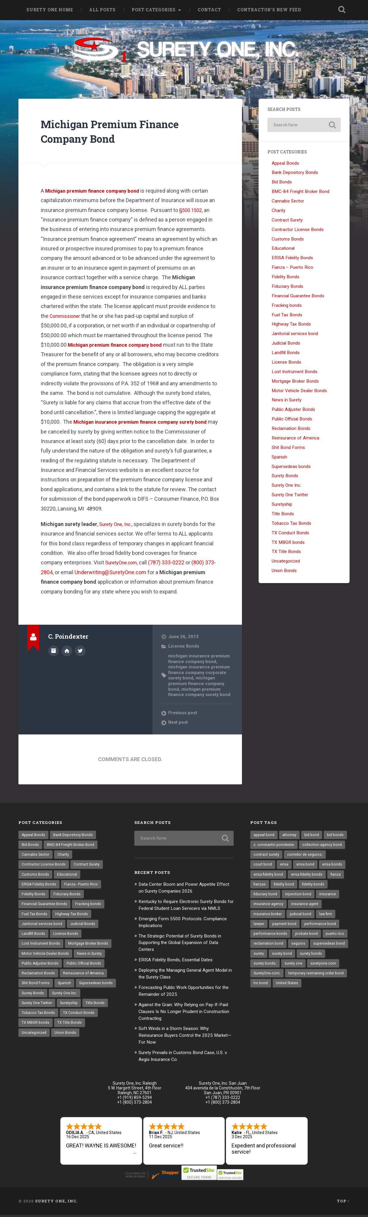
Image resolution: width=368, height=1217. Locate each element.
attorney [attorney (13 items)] (291, 835)
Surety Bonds (285, 476)
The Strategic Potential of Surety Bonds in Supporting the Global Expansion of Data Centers (185, 947)
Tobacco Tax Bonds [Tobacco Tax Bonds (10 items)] (93, 1020)
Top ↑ (343, 1203)
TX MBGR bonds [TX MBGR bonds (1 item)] (77, 1030)
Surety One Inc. (286, 486)
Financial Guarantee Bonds (298, 296)
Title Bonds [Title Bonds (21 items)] (58, 1020)
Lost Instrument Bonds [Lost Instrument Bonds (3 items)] (42, 948)
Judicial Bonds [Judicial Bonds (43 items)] (85, 927)
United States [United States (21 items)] (266, 1010)
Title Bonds (283, 514)
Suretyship (282, 505)
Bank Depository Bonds (295, 173)
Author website (67, 651)
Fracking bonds (287, 306)
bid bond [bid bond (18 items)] (314, 835)
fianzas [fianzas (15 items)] (320, 886)
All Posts (102, 9)
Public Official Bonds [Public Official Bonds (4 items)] (87, 969)
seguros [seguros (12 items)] (327, 958)
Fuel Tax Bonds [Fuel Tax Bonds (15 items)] (35, 917)
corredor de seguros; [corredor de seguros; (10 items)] (272, 865)
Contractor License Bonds (298, 230)
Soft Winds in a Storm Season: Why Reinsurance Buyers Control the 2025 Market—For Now (180, 1038)
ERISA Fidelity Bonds (292, 258)
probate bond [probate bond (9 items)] (309, 948)
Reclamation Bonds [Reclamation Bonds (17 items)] (39, 979)
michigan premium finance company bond (197, 684)
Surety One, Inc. (117, 525)
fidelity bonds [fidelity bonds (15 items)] (296, 896)
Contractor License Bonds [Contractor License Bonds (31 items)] (45, 865)
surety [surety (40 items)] (300, 969)
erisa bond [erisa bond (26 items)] (263, 876)
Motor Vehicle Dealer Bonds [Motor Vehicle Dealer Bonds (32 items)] (46, 958)
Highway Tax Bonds (291, 324)
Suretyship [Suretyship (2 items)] (31, 1020)
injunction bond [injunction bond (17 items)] (267, 907)
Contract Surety (287, 220)
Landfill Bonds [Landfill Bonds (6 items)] (34, 938)
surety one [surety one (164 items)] (326, 979)
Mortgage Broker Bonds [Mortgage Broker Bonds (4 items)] (91, 948)
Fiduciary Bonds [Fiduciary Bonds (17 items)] (68, 896)
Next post (178, 722)
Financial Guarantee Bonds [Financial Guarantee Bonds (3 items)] (45, 907)
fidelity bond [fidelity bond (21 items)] (265, 896)
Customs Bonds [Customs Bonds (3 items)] (36, 876)
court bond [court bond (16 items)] (309, 865)
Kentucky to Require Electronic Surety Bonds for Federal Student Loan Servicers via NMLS (185, 907)
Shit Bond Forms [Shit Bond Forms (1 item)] (36, 989)
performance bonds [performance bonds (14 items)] (271, 948)
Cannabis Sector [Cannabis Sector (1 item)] (36, 855)
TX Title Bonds (286, 552)
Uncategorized (286, 561)
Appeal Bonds (285, 163)
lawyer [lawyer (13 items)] (311, 927)
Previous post (183, 712)
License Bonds (184, 646)
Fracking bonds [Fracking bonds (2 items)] (89, 907)
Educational (283, 249)
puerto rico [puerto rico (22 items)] (263, 958)
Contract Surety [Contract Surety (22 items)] (90, 865)
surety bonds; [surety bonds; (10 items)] (297, 979)
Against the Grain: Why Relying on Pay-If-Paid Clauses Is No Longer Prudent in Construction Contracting (184, 1014)
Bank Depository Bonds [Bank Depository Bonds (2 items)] (75, 835)
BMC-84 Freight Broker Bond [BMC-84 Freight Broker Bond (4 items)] (73, 845)
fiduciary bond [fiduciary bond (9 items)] (328, 896)
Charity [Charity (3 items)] (65, 855)
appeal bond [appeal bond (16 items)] (265, 835)
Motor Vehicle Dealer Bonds (299, 391)
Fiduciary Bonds (287, 287)
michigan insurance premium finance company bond (199, 659)
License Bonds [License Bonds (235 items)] (67, 938)
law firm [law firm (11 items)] (291, 927)
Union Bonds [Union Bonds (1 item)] (101, 1041)
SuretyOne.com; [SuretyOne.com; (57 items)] (302, 989)
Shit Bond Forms (288, 448)
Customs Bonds (288, 239)
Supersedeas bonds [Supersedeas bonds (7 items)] (39, 1000)
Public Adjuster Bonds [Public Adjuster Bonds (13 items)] (41, 969)
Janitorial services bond (295, 334)
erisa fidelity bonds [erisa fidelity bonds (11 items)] (270, 886)
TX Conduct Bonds (290, 533)
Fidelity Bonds (285, 277)
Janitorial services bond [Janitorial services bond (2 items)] (43, 927)
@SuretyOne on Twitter (80, 651)
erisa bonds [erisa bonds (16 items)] (290, 876)
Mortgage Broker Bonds (295, 381)
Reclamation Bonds (291, 429)
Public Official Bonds (292, 419)
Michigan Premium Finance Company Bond (121, 131)
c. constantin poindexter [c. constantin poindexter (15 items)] (300, 845)
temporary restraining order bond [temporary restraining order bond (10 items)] (283, 1000)
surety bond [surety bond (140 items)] (324, 969)
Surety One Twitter (290, 495)
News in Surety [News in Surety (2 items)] (92, 958)
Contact (209, 9)
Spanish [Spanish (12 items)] (66, 989)
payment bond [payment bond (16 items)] (266, 938)
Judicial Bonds (286, 343)
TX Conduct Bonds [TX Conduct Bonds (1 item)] (38, 1030)
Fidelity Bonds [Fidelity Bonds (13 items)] (34, 896)
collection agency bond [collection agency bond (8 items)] (274, 855)
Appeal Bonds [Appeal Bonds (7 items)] (34, 835)
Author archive (53, 651)
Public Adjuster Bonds (293, 410)
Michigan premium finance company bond (96, 191)
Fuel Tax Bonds (287, 315)
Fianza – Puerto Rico (292, 268)
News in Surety (286, 400)
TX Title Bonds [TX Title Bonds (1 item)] (35, 1041)
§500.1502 (192, 210)
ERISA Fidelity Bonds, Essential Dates (180, 965)
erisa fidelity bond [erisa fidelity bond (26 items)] (325, 876)
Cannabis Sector (288, 201)
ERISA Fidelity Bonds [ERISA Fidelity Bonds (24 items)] (40, 886)
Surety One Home (49, 9)
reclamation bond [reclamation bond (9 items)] (296, 958)
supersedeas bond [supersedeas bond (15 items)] (270, 969)
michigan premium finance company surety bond (200, 692)
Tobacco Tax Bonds (291, 524)
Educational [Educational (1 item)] (68, 876)
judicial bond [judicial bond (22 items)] (265, 927)
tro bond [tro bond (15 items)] (328, 1000)
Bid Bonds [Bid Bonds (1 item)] (31, 845)
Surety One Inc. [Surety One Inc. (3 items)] (35, 1010)
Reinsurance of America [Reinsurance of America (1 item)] (84, 979)
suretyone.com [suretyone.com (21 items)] (267, 989)
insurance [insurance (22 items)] (297, 907)
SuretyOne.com (123, 563)
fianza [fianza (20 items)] (300, 886)
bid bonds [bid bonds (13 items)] (262, 845)
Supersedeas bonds (291, 466)
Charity (278, 211)
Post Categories (154, 9)
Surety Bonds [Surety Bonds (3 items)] (77, 1000)
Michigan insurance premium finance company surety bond (145, 422)
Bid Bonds (282, 182)
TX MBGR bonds (288, 542)
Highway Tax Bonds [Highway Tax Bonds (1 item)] (73, 917)
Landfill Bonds (286, 353)
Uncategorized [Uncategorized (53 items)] (69, 1041)
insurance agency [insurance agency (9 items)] (329, 907)
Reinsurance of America (295, 438)
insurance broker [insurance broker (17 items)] (304, 917)
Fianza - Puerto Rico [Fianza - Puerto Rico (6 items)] (83, 886)
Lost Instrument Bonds (294, 372)
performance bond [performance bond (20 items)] (303, 938)
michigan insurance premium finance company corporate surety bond (199, 673)
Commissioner (67, 316)
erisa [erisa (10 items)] (331, 865)
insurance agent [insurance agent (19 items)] (267, 917)
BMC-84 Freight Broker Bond (300, 192)
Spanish (279, 457)
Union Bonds (284, 571)
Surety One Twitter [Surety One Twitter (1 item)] (72, 1010)
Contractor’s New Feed (269, 9)
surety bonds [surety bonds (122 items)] (265, 979)
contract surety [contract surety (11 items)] (315, 855)
